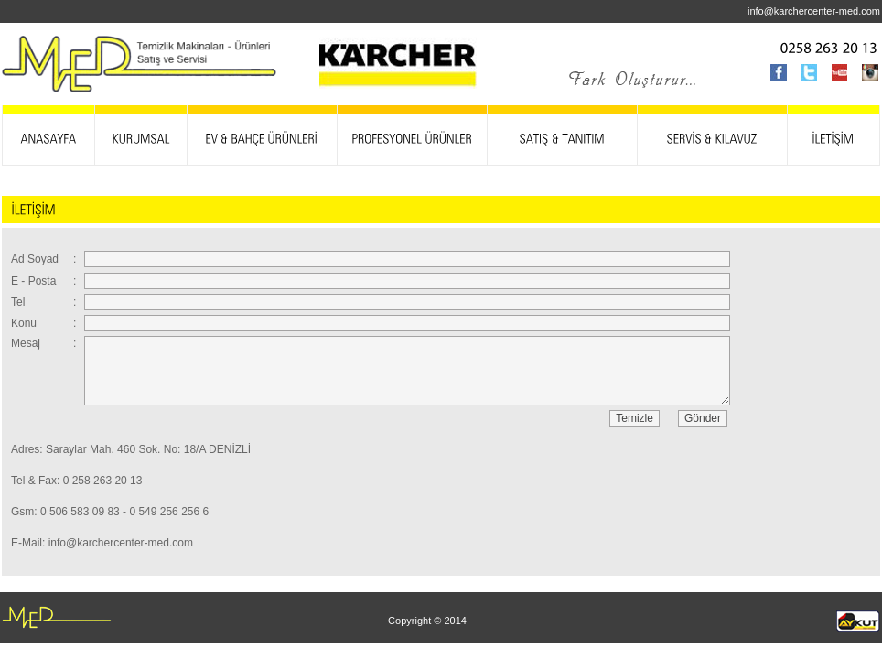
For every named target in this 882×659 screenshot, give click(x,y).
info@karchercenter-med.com (814, 10)
